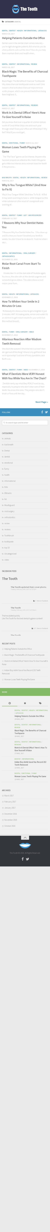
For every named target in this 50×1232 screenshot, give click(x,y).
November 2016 (10, 820)
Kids (6, 487)
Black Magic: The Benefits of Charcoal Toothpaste (24, 655)
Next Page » (42, 402)
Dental (5, 30)
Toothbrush (9, 535)
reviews (34, 105)
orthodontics (8, 256)
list (25, 215)
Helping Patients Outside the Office (23, 38)
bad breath (7, 177)
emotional (13, 143)
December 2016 (10, 814)
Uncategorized (34, 215)
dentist (12, 30)
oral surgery (29, 253)
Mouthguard (9, 505)
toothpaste (8, 541)
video (31, 332)
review (34, 64)
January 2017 (9, 807)
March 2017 (9, 795)
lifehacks (42, 30)
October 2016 (9, 826)
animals (7, 438)
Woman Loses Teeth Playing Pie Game (19, 679)
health (20, 30)
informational (30, 30)
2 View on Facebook (40, 601)
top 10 (6, 547)
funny (22, 143)
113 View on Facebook (39, 628)
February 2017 (10, 801)
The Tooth (9, 578)
